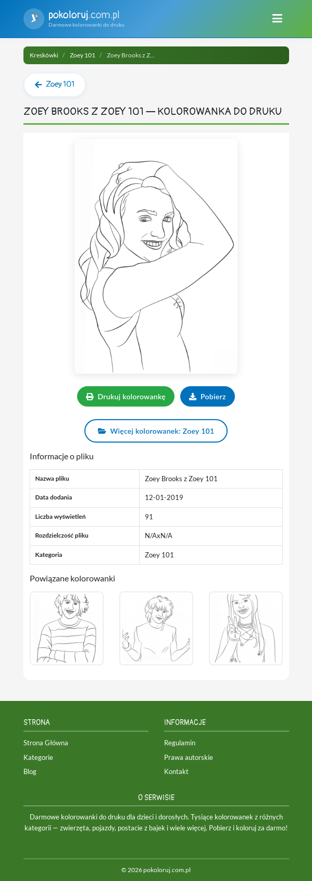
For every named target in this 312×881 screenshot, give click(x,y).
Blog (29, 771)
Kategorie (38, 757)
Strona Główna (45, 743)
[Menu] (277, 18)
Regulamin (179, 743)
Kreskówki (44, 55)
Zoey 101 (82, 55)
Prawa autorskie (188, 757)
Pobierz (207, 396)
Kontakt (176, 771)
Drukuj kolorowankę (126, 396)
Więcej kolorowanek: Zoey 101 (156, 430)
